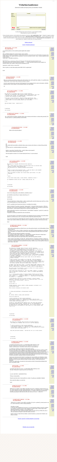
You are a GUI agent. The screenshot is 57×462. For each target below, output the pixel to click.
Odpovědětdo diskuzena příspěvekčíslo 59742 (52, 201)
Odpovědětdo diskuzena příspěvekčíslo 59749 (52, 414)
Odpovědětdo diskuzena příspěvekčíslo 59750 (52, 428)
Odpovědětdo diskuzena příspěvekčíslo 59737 (52, 134)
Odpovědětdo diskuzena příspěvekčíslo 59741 (52, 168)
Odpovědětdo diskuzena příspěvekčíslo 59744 (52, 257)
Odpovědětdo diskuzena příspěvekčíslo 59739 (52, 148)
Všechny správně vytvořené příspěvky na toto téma (28, 446)
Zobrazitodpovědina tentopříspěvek (52, 56)
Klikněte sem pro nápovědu (28, 454)
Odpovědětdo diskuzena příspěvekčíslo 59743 (52, 237)
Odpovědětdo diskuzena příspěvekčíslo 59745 (52, 344)
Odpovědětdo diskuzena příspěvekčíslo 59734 (52, 80)
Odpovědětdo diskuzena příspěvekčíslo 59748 (52, 394)
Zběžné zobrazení (28, 44)
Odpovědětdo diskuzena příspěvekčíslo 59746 (52, 370)
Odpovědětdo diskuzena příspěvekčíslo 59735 (52, 94)
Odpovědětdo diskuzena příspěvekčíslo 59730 (52, 51)
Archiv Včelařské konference (28, 46)
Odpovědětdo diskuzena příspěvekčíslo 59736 (52, 120)
